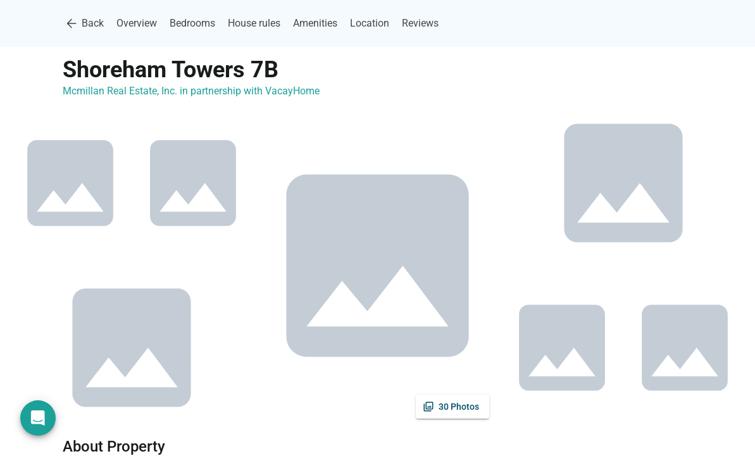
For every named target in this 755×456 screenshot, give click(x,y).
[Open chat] (38, 418)
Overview (136, 23)
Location (369, 23)
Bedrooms (192, 23)
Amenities (315, 23)
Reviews (420, 23)
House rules (254, 23)
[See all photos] (452, 407)
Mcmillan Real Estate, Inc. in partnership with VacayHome (191, 91)
